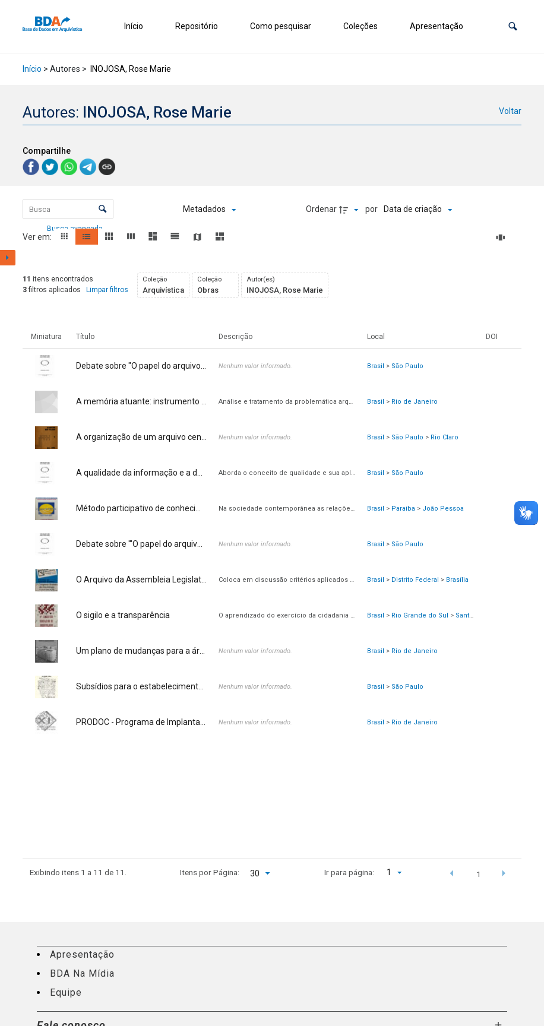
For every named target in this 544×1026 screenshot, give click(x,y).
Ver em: (38, 237)
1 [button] (478, 874)
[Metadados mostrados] (209, 209)
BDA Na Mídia (82, 973)
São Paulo (407, 366)
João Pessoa (443, 508)
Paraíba (403, 508)
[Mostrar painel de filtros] (7, 257)
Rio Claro (444, 437)
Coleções (360, 26)
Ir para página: (349, 872)
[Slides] (502, 237)
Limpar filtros (107, 290)
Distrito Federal (415, 580)
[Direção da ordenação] (350, 209)
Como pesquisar (280, 26)
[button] (512, 26)
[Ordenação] (418, 209)
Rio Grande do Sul (419, 615)
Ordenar (321, 209)
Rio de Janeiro (414, 402)
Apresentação (436, 26)
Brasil (375, 366)
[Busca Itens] (68, 209)
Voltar (510, 111)
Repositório (196, 26)
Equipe (66, 992)
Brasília (457, 580)
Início (133, 26)
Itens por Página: (209, 872)
